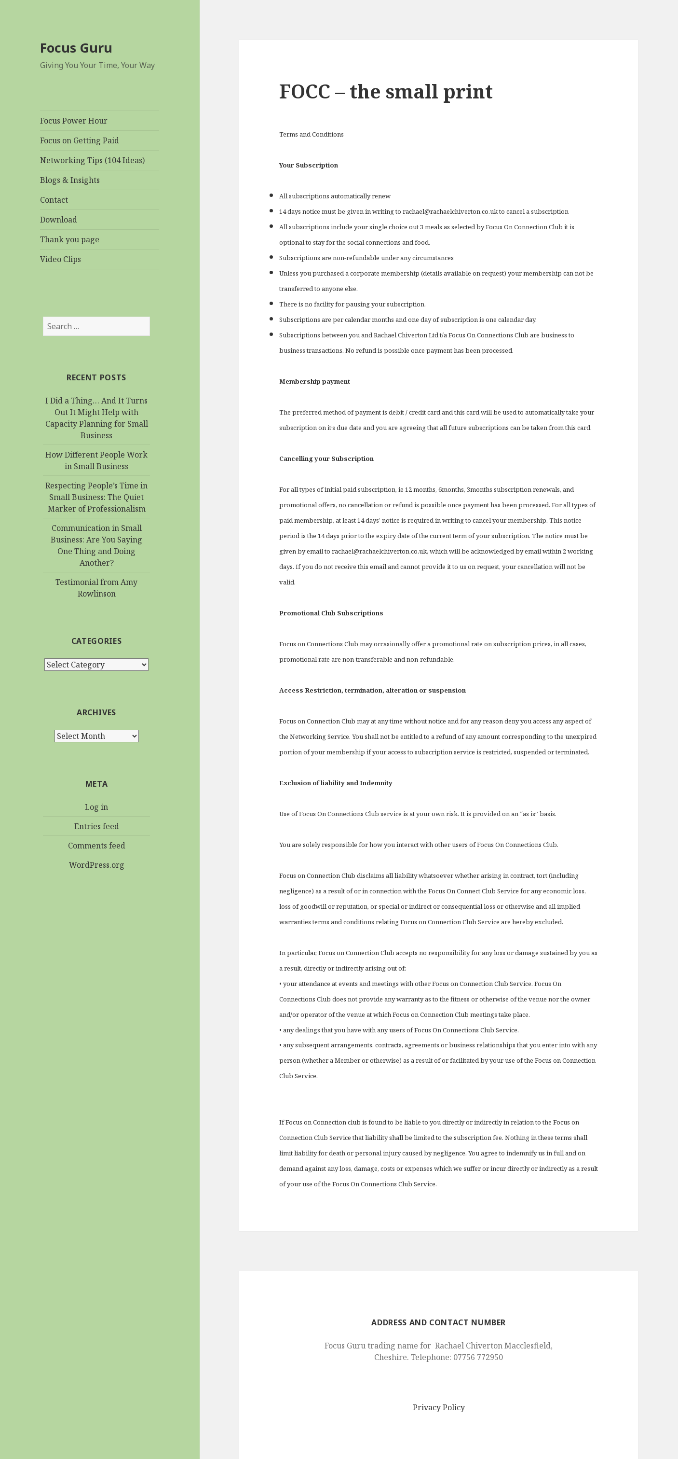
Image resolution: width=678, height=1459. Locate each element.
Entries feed (96, 826)
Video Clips (60, 259)
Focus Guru (76, 47)
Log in (96, 807)
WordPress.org (96, 865)
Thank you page (69, 239)
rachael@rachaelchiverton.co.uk (450, 211)
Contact (54, 200)
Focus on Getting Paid (79, 140)
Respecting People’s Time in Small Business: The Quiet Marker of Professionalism (96, 497)
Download (58, 219)
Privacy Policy (439, 1407)
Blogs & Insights (70, 180)
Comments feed (96, 845)
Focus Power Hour (74, 120)
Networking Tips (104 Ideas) (92, 160)
